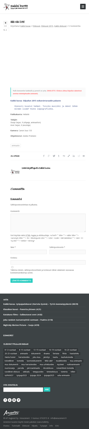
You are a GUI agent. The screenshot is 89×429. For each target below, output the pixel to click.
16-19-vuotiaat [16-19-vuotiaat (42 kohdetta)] (55, 350)
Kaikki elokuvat (60, 26)
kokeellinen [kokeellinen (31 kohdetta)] (9, 361)
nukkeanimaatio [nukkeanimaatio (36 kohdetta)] (73, 364)
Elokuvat (36, 26)
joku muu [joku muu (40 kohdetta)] (36, 357)
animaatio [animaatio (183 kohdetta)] (24, 353)
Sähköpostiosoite (57, 247)
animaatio (16, 145)
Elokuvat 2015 (47, 26)
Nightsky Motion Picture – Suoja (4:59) (21, 325)
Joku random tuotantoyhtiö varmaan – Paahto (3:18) (28, 320)
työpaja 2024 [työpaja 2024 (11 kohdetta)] (35, 375)
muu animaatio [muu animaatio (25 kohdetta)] (76, 361)
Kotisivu (13, 258)
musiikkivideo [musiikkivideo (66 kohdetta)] (61, 361)
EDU (57, 426)
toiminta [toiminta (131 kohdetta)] (64, 372)
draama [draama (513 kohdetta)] (47, 353)
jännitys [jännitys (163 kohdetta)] (46, 357)
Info (51, 426)
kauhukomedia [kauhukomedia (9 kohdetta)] (67, 357)
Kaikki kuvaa (25, 26)
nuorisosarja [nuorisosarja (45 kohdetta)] (10, 368)
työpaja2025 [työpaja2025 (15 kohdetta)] (49, 375)
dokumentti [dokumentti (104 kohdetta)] (36, 353)
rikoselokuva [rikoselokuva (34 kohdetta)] (48, 368)
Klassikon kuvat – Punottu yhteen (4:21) (22, 309)
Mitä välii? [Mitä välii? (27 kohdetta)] (49, 361)
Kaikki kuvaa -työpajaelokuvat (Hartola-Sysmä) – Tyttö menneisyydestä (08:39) (40, 304)
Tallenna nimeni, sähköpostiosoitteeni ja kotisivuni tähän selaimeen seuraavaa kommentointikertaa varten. (42, 271)
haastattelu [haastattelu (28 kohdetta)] (74, 353)
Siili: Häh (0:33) (17, 22)
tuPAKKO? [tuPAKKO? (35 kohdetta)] (9, 375)
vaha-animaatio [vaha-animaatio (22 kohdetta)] (63, 375)
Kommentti (14, 211)
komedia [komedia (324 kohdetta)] (20, 361)
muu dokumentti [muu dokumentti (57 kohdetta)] (11, 364)
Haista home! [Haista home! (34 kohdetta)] (10, 357)
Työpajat (43, 426)
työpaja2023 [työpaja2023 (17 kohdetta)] (22, 375)
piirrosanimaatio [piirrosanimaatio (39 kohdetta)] (33, 368)
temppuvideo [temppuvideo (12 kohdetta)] (38, 372)
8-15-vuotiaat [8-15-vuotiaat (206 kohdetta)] (24, 350)
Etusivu (6, 426)
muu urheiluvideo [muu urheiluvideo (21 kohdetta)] (47, 364)
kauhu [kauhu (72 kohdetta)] (55, 357)
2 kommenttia (74, 26)
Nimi (13, 247)
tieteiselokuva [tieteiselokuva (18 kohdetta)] (52, 372)
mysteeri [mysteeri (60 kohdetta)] (60, 364)
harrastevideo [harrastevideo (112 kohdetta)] (24, 357)
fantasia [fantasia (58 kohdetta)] (56, 353)
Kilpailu (35, 426)
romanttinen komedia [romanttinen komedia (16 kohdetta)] (65, 368)
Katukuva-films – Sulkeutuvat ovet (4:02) (22, 315)
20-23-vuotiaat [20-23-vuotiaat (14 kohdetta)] (11, 353)
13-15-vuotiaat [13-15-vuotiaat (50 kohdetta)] (39, 350)
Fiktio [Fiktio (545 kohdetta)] (64, 353)
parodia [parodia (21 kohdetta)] (21, 368)
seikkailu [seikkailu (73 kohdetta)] (26, 372)
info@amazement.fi (58, 418)
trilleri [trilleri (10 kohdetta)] (73, 372)
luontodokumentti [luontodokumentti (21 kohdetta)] (34, 361)
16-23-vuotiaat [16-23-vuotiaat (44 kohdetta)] (70, 350)
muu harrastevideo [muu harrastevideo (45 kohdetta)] (29, 364)
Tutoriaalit (16, 426)
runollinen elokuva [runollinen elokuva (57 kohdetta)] (12, 372)
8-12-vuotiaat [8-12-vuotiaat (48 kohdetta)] (10, 350)
